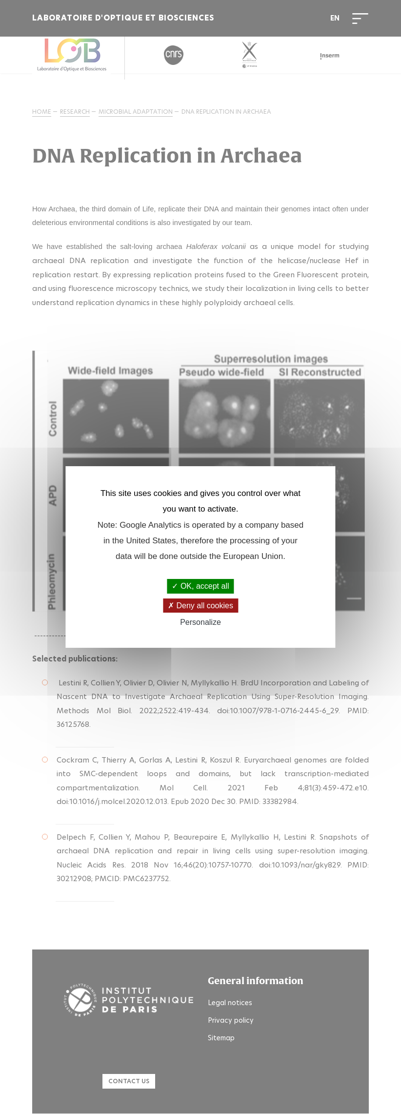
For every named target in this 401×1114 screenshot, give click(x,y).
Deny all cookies (200, 605)
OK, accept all (200, 586)
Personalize (200, 622)
